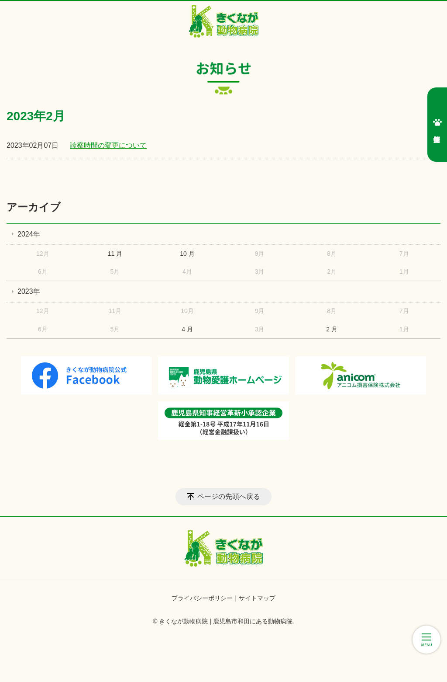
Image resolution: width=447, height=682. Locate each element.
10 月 (187, 253)
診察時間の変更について (108, 145)
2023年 (28, 291)
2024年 (28, 234)
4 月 (187, 329)
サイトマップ (257, 598)
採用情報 (437, 122)
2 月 (331, 329)
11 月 (115, 253)
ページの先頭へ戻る (228, 496)
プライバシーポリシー (202, 598)
